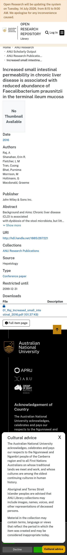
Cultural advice (53, 549)
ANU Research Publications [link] (24, 56)
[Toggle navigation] (61, 32)
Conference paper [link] (14, 276)
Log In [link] (53, 32)
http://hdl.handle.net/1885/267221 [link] (25, 238)
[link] (21, 251)
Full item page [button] (16, 323)
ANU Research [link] (24, 47)
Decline (17, 549)
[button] (47, 33)
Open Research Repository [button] (31, 29)
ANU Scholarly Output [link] (21, 51)
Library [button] (25, 38)
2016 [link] (6, 140)
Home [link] (7, 47)
